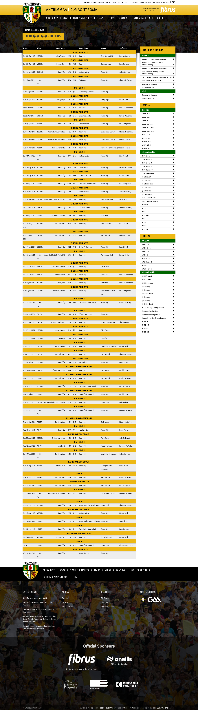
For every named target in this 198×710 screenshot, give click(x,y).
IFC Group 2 (158, 180)
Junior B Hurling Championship (158, 318)
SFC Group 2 (158, 159)
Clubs (108, 570)
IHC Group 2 (158, 290)
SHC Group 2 (158, 280)
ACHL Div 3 (158, 251)
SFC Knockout (158, 170)
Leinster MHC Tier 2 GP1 (158, 81)
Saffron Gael (110, 2)
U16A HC (79, 473)
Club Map (105, 602)
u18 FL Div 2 (158, 138)
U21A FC (158, 205)
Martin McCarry (105, 708)
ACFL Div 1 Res (158, 124)
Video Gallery (67, 607)
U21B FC (158, 208)
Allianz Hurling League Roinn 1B (158, 68)
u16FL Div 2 (158, 145)
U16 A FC (158, 222)
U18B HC (158, 325)
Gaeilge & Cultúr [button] (142, 18)
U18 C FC (158, 219)
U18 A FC (158, 212)
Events (65, 598)
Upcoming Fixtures (158, 84)
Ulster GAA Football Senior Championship (158, 64)
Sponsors (134, 2)
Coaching (120, 570)
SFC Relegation (158, 173)
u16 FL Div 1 (158, 142)
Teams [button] (100, 18)
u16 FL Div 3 (158, 149)
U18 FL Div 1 (158, 135)
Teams (97, 570)
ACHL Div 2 (158, 248)
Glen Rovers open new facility (35, 598)
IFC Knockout (158, 184)
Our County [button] (52, 18)
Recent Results (158, 88)
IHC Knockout (158, 294)
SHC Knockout (158, 283)
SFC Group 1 (158, 156)
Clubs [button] (111, 18)
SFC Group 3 (158, 163)
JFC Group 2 (158, 191)
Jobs (142, 2)
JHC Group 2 (158, 301)
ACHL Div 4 (158, 255)
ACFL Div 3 (158, 121)
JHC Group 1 (158, 297)
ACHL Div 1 (158, 244)
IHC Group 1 (158, 287)
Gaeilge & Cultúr (139, 570)
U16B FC (158, 226)
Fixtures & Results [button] (82, 18)
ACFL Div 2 (158, 117)
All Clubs (105, 598)
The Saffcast (123, 2)
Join (75, 577)
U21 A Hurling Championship (79, 366)
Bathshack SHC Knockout (79, 533)
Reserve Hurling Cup (79, 482)
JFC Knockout (158, 194)
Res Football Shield (158, 201)
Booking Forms (107, 607)
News (62, 570)
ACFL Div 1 (158, 114)
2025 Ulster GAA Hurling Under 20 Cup (158, 77)
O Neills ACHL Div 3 (79, 52)
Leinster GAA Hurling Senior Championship (158, 73)
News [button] (65, 18)
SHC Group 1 (158, 276)
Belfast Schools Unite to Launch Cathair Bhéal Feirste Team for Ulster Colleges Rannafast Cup (39, 619)
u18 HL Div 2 (158, 262)
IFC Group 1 (158, 177)
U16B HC (158, 332)
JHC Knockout (158, 304)
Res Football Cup (158, 198)
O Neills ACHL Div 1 (79, 60)
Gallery (65, 602)
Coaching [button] (124, 18)
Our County (49, 570)
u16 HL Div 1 (79, 88)
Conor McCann (130, 708)
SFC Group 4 (158, 166)
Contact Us (150, 2)
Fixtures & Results (79, 570)
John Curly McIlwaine (162, 708)
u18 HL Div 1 (79, 152)
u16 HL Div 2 (158, 269)
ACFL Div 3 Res (158, 131)
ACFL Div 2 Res (158, 128)
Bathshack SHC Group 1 (79, 434)
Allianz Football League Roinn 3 (158, 59)
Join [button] (157, 18)
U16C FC (158, 229)
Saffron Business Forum (94, 2)
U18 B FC (158, 215)
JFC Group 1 (158, 187)
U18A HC (79, 517)
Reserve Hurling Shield (158, 315)
